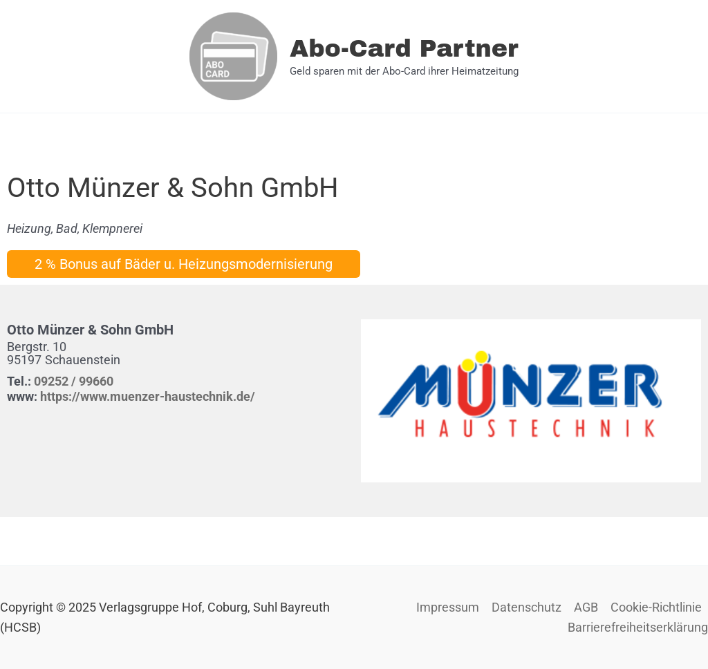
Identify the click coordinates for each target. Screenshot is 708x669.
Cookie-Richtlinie (656, 607)
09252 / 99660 (73, 381)
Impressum (447, 607)
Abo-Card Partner (404, 48)
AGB (586, 607)
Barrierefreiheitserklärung (638, 627)
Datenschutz (526, 607)
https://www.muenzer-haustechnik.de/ (147, 396)
